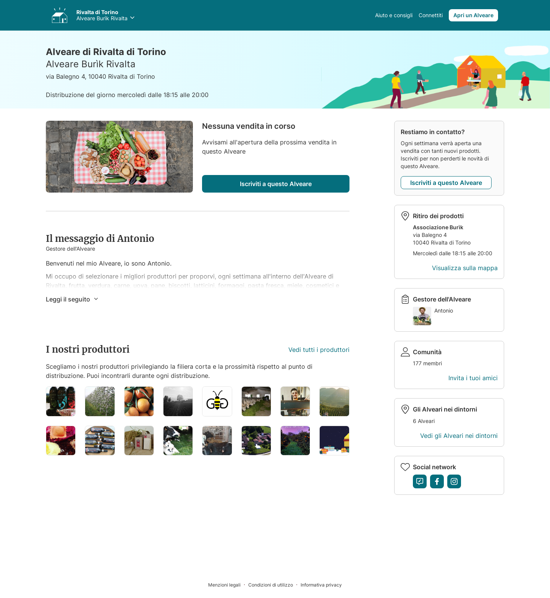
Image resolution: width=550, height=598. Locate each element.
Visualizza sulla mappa (465, 268)
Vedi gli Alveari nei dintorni (459, 435)
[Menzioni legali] (228, 584)
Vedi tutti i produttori (318, 349)
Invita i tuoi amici (473, 378)
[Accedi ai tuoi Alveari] (59, 15)
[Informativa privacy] (321, 584)
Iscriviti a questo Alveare (276, 184)
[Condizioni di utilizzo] (274, 584)
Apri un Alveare (473, 15)
